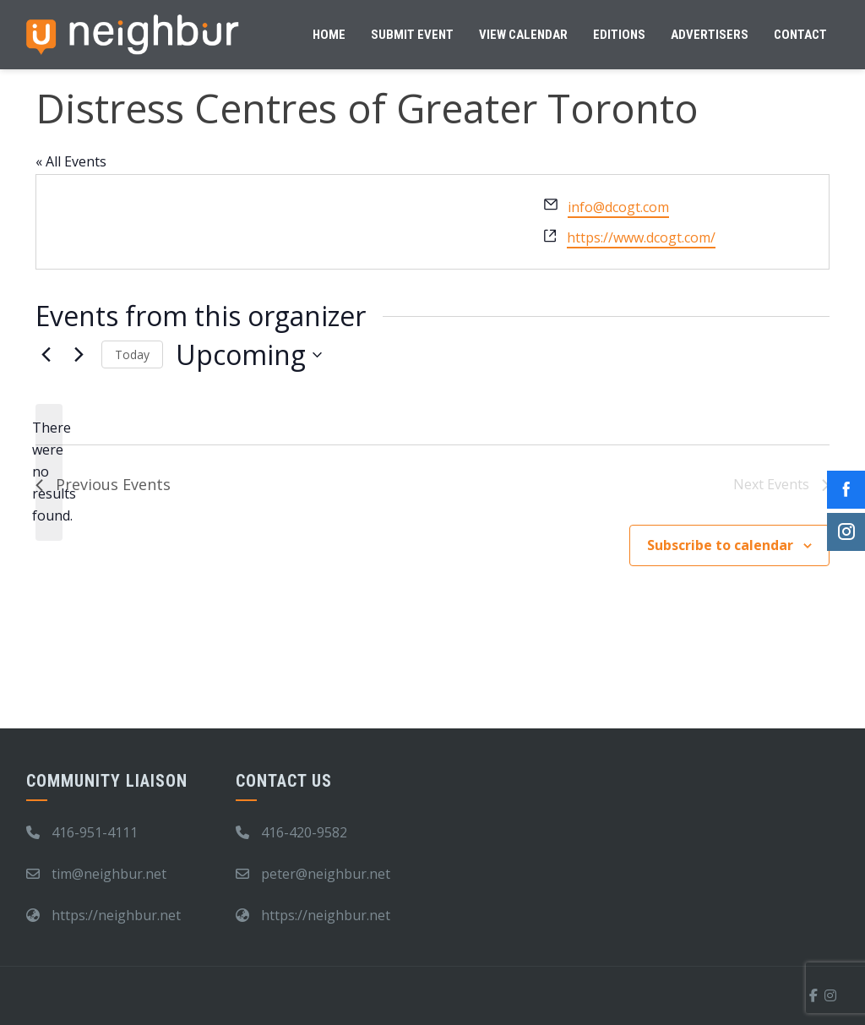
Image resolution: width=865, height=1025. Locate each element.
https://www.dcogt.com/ (641, 237)
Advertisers (709, 34)
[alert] (49, 472)
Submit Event (412, 34)
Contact (800, 34)
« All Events (70, 161)
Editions (619, 34)
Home (329, 34)
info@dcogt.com (618, 207)
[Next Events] (78, 355)
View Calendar (523, 34)
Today (132, 354)
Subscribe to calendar (720, 545)
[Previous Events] (45, 355)
